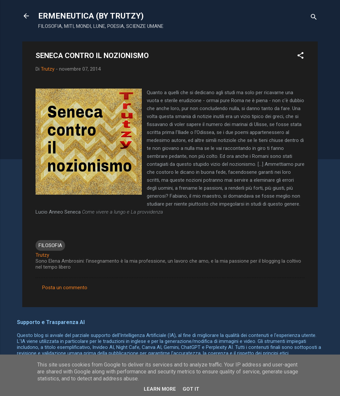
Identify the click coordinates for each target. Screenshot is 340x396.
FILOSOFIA (50, 245)
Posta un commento (64, 288)
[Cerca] (314, 18)
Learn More (160, 389)
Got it (191, 389)
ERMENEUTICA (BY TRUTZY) (91, 16)
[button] (300, 56)
